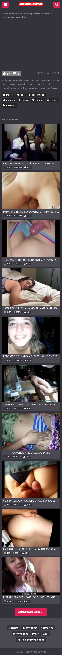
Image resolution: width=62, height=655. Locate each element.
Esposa (25, 100)
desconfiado (38, 94)
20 (8, 74)
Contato (14, 627)
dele (23, 94)
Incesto (10, 94)
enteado (10, 100)
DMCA (35, 633)
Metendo (10, 105)
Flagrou (39, 100)
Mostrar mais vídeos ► (31, 612)
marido (53, 100)
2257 (46, 633)
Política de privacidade (31, 639)
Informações (29, 627)
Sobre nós (47, 627)
